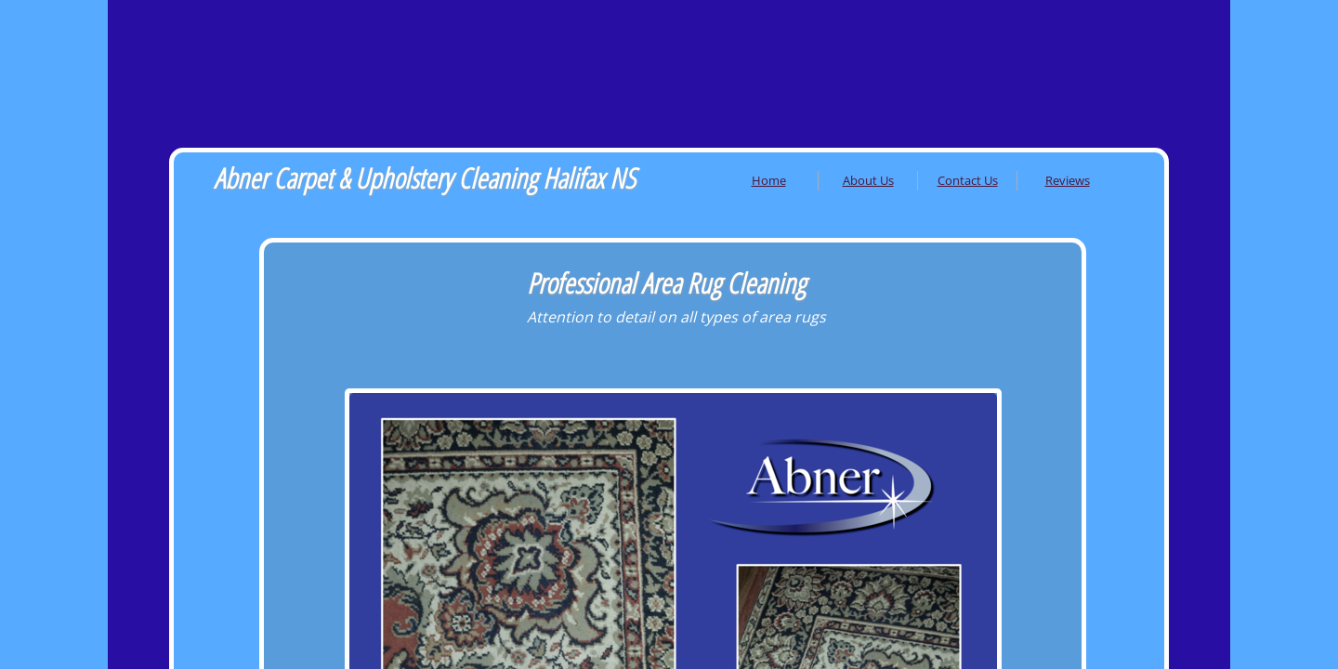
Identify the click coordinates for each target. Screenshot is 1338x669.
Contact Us (968, 180)
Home (769, 180)
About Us (868, 180)
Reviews (1067, 180)
